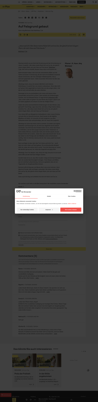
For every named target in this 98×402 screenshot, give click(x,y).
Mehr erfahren (72, 203)
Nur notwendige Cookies (27, 209)
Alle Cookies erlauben (71, 209)
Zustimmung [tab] (26, 196)
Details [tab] (49, 196)
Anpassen (49, 209)
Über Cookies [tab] (72, 196)
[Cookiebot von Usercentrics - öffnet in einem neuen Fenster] (74, 191)
